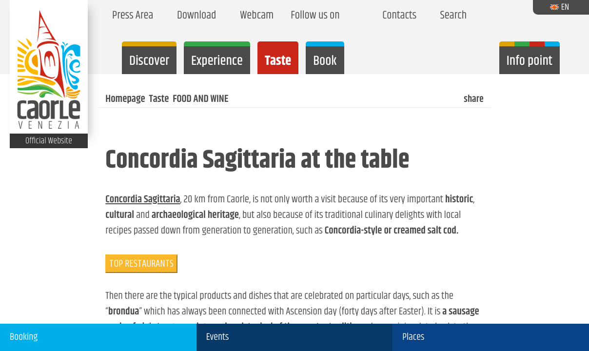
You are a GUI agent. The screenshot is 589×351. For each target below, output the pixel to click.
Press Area (130, 15)
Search (451, 15)
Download (194, 15)
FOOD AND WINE (200, 99)
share (473, 99)
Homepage (125, 99)
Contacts (397, 15)
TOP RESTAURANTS (141, 264)
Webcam (255, 15)
